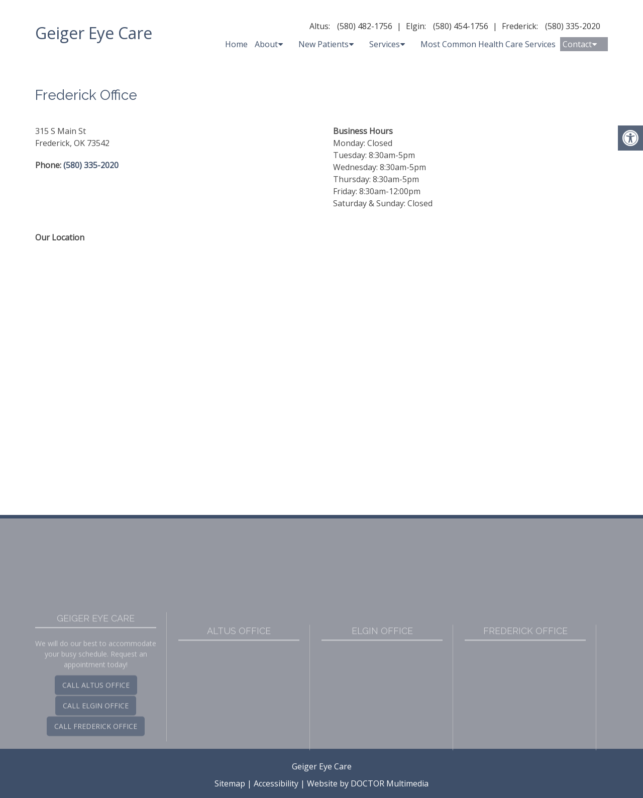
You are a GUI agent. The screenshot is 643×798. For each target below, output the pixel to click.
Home (236, 44)
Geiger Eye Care (93, 33)
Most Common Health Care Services (488, 44)
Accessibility (276, 783)
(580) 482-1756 (364, 26)
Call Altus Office (96, 743)
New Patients (323, 44)
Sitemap (230, 783)
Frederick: (520, 26)
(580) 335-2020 (572, 26)
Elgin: (416, 26)
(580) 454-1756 (460, 26)
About (266, 44)
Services (384, 44)
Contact (577, 44)
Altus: (319, 26)
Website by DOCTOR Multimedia (367, 783)
